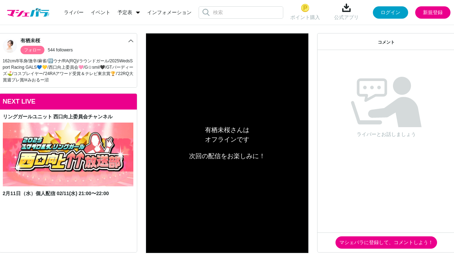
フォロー (32, 50)
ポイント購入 (305, 12)
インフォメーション (169, 12)
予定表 (124, 12)
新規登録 (433, 12)
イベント (100, 12)
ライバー (74, 12)
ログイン (390, 12)
